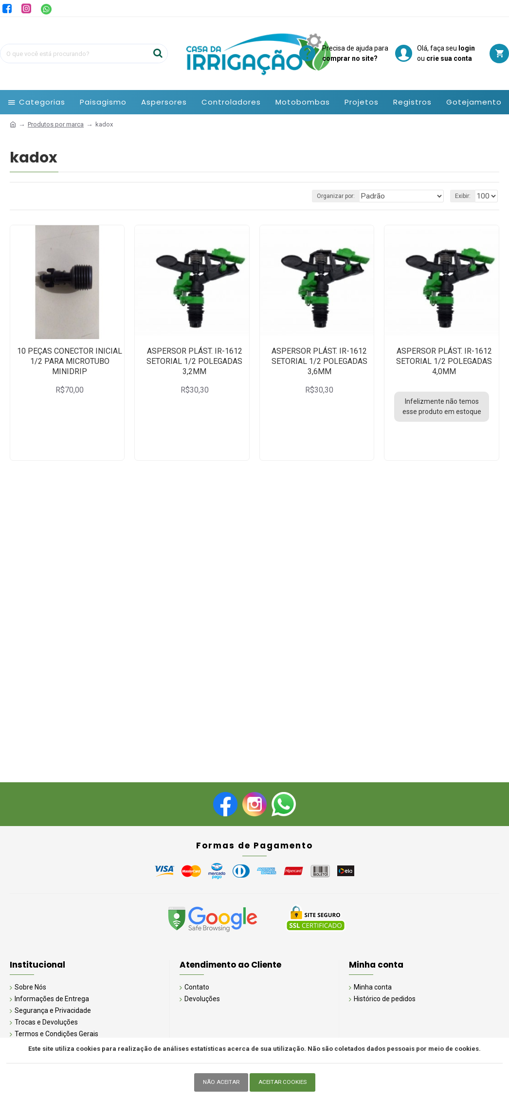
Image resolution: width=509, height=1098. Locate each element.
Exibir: (465, 196)
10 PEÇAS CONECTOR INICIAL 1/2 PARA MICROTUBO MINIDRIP (69, 361)
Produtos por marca (56, 124)
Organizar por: (353, 196)
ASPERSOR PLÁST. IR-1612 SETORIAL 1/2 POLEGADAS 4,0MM (444, 361)
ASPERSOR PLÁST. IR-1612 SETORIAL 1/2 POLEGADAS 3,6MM (319, 361)
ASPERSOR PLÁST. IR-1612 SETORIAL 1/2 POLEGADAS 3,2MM (194, 361)
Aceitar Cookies (283, 1082)
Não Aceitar (219, 1082)
